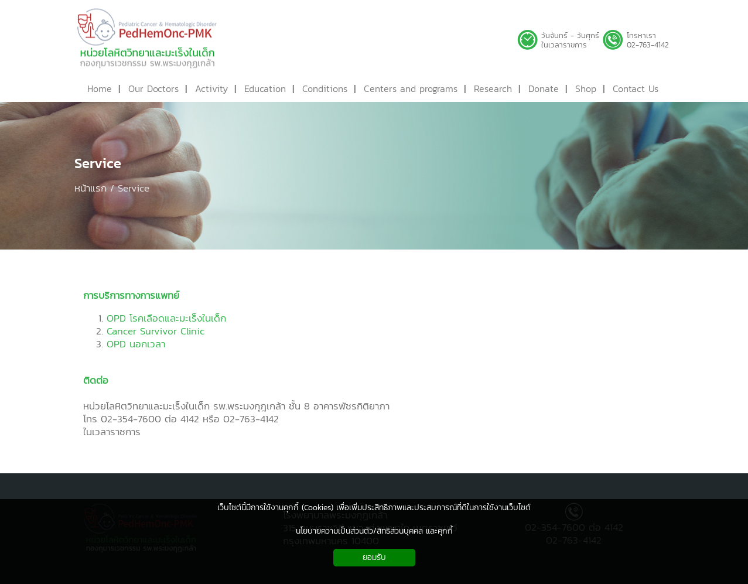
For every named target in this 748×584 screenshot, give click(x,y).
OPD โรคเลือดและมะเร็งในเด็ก (166, 318)
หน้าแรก (90, 188)
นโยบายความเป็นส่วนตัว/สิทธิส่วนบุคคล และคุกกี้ (374, 531)
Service (97, 163)
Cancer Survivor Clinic (155, 331)
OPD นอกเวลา (136, 343)
